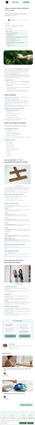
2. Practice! (9, 44)
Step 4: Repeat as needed (11, 41)
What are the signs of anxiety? (11, 33)
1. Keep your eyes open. (11, 43)
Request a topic (10, 336)
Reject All (30, 423)
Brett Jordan (19, 185)
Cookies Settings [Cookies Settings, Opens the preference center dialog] (4, 423)
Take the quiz (26, 2)
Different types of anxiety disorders (12, 32)
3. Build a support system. (11, 45)
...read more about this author (14, 348)
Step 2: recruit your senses (11, 39)
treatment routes (14, 74)
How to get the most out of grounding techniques (15, 42)
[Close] (33, 420)
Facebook (24, 417)
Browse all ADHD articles (26, 405)
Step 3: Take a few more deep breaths (13, 40)
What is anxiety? (9, 31)
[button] (7, 2)
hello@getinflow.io (31, 417)
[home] (15, 2)
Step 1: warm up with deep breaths (12, 38)
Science (21, 25)
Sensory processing (15, 25)
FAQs (4, 417)
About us (13, 417)
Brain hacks (7, 25)
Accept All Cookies (23, 423)
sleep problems (17, 133)
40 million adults (19, 68)
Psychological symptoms (11, 34)
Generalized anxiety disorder (11, 110)
